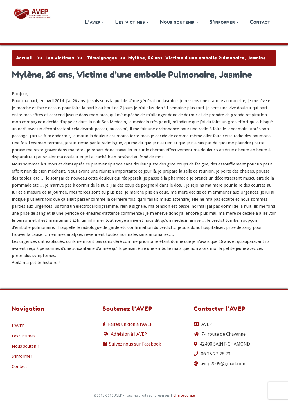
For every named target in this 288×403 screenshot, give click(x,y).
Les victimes (132, 22)
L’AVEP (18, 325)
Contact (260, 22)
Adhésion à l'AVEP (129, 334)
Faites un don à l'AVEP (130, 324)
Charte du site (184, 395)
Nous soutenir (179, 22)
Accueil (24, 58)
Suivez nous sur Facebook (135, 344)
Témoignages (102, 58)
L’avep (94, 22)
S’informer (224, 22)
